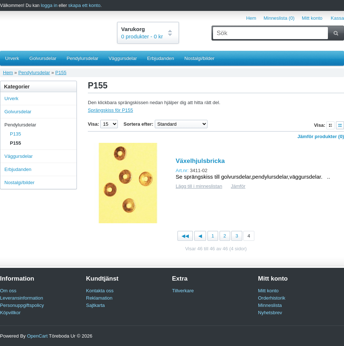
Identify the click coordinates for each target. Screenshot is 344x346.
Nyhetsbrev (270, 312)
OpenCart (37, 336)
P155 (60, 72)
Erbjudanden (160, 58)
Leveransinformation (21, 298)
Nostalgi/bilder (199, 58)
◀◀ (185, 236)
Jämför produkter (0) (321, 136)
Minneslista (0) (279, 18)
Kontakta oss (99, 290)
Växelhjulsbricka (200, 160)
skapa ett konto (84, 5)
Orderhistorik (271, 298)
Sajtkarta (95, 305)
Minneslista (270, 305)
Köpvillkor (10, 312)
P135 (15, 134)
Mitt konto (312, 18)
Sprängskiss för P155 (110, 110)
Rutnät (340, 125)
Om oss (8, 290)
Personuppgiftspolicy (22, 305)
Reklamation (99, 298)
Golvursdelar (42, 58)
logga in (49, 5)
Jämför (238, 186)
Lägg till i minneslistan (199, 186)
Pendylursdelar (82, 58)
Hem (251, 18)
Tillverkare (183, 290)
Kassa (337, 18)
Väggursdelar (123, 58)
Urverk (12, 58)
